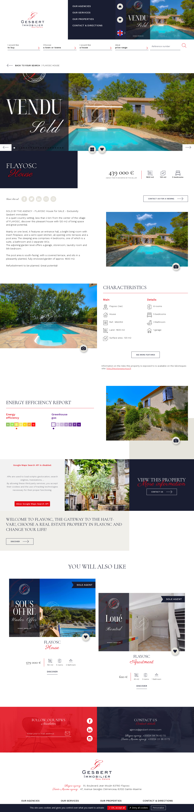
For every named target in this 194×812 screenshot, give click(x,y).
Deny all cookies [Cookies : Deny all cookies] (138, 807)
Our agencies (30, 800)
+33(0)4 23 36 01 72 (159, 739)
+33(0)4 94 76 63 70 (154, 735)
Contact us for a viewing (161, 199)
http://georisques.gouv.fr (119, 368)
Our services (70, 800)
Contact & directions (158, 800)
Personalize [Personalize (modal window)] (158, 807)
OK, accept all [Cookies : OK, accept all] (117, 807)
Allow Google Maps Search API (32, 504)
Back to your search (27, 65)
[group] (97, 112)
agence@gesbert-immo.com (145, 729)
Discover (15, 541)
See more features (145, 355)
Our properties (111, 800)
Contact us (157, 492)
